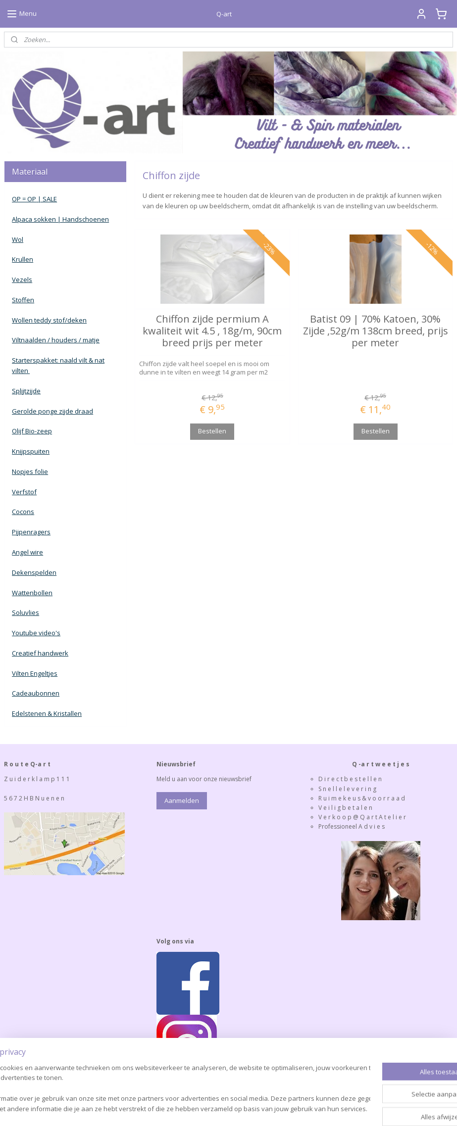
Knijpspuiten (31, 451)
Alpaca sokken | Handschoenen (60, 219)
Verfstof (24, 491)
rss (200, 1108)
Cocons (23, 511)
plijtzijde (28, 390)
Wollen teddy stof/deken (49, 320)
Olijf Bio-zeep (32, 430)
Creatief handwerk (40, 653)
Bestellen (212, 430)
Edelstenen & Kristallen (47, 713)
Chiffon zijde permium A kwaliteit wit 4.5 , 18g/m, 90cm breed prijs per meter (212, 331)
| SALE (46, 198)
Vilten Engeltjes (34, 673)
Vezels (22, 279)
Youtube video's (36, 632)
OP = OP (24, 198)
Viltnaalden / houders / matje (56, 339)
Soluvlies (25, 612)
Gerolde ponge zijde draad (52, 411)
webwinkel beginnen (238, 1108)
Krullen (22, 259)
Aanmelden (181, 800)
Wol (17, 239)
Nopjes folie (30, 471)
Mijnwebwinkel (325, 1108)
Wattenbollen (32, 592)
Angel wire (27, 552)
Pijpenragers (31, 531)
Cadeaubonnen (35, 693)
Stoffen (23, 299)
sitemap (179, 1108)
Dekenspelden (34, 572)
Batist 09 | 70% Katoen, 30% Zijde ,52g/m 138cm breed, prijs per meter (375, 331)
